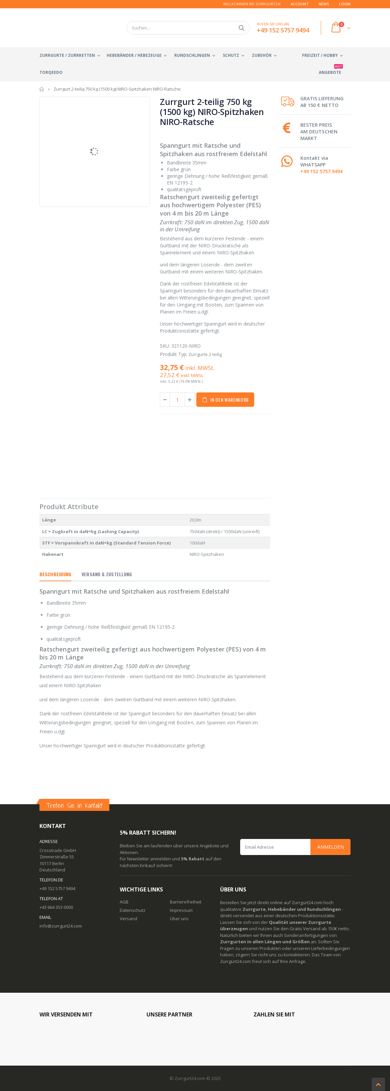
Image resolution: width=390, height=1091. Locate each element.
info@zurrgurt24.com (60, 926)
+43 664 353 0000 (56, 907)
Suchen (241, 27)
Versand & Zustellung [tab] (107, 574)
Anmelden (330, 847)
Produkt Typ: (173, 354)
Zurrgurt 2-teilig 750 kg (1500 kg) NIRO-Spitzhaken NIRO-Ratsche (212, 111)
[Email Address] (295, 847)
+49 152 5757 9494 (321, 171)
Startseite (41, 89)
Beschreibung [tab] (55, 574)
